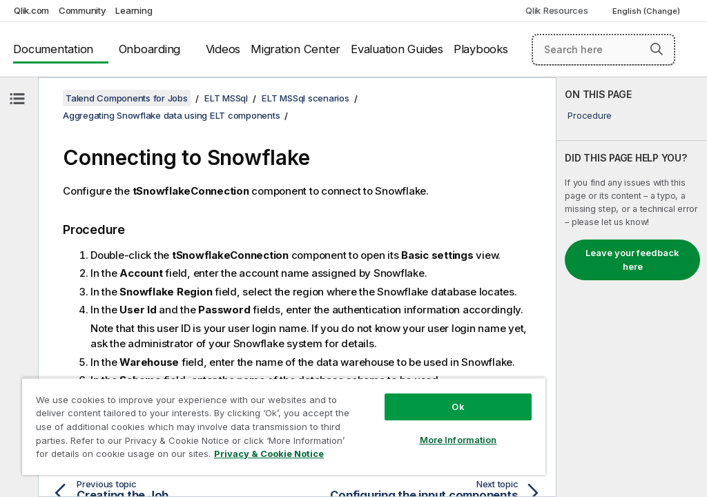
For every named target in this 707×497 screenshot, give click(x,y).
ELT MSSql (226, 98)
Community (82, 10)
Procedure (590, 115)
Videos (223, 49)
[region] (283, 426)
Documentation (53, 49)
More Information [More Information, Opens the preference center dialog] (458, 439)
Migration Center (295, 49)
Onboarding (150, 49)
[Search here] (603, 49)
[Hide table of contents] (17, 98)
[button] (656, 49)
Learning (133, 10)
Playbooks (481, 49)
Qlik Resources (556, 10)
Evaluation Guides (397, 49)
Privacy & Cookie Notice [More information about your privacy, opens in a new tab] (269, 453)
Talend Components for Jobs (127, 98)
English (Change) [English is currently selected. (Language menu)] (647, 11)
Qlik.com (31, 10)
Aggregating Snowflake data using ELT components (171, 115)
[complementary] (631, 287)
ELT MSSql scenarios (305, 98)
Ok (458, 406)
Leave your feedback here (632, 259)
